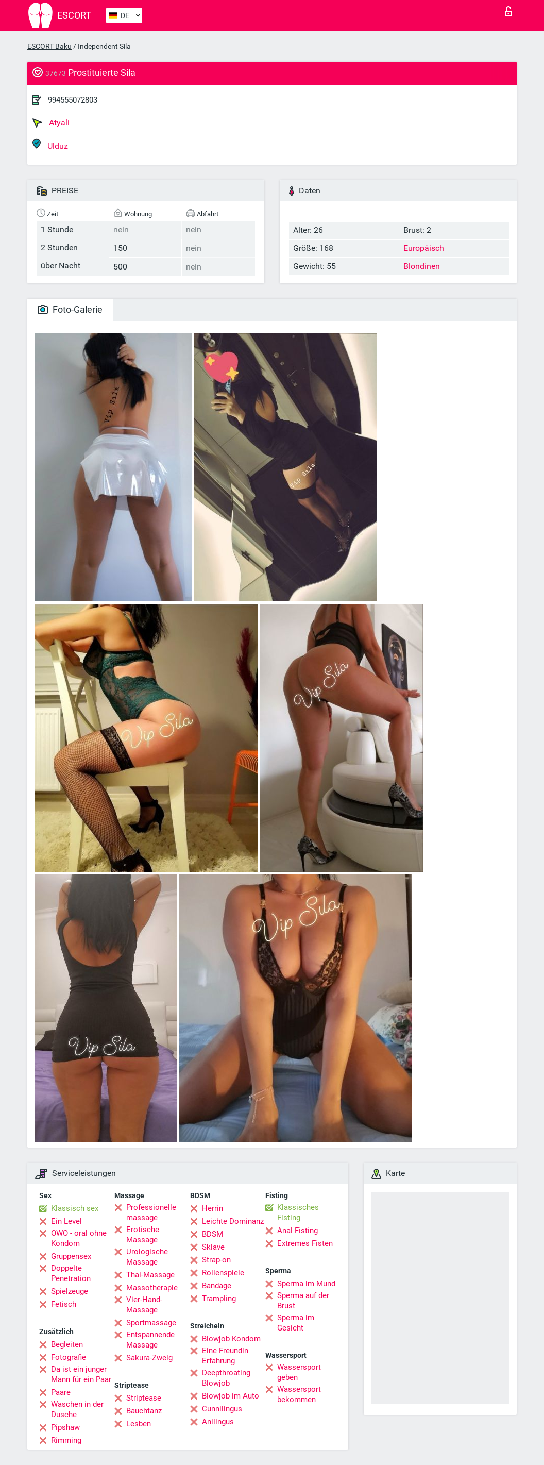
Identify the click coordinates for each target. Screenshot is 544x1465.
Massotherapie (152, 1287)
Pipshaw (65, 1427)
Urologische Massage (147, 1257)
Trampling (219, 1298)
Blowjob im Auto (230, 1396)
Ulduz (50, 144)
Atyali (51, 122)
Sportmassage (151, 1322)
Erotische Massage (142, 1234)
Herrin (212, 1208)
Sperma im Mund (306, 1283)
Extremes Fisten (305, 1243)
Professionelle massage (151, 1212)
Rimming (66, 1440)
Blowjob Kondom (231, 1338)
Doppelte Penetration (71, 1273)
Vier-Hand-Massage (144, 1305)
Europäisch (423, 248)
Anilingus (218, 1421)
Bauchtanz (144, 1411)
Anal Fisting (297, 1230)
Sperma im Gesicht (295, 1323)
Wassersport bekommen (299, 1394)
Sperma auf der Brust (303, 1300)
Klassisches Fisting (298, 1212)
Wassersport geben (299, 1372)
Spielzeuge (69, 1291)
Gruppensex (71, 1256)
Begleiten (67, 1344)
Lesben (138, 1423)
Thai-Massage (150, 1274)
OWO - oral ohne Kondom (79, 1238)
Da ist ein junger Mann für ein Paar (81, 1374)
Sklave (213, 1247)
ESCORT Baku (49, 46)
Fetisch (63, 1304)
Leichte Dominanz (233, 1221)
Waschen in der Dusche (77, 1409)
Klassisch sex (74, 1208)
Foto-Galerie (70, 309)
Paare (61, 1392)
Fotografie (68, 1357)
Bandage (216, 1285)
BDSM (212, 1234)
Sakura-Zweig (149, 1357)
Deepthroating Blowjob (226, 1378)
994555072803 (72, 100)
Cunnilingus (222, 1408)
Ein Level (66, 1221)
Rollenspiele (223, 1272)
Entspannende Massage (150, 1340)
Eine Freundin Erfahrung (225, 1356)
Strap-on (216, 1260)
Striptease (143, 1398)
